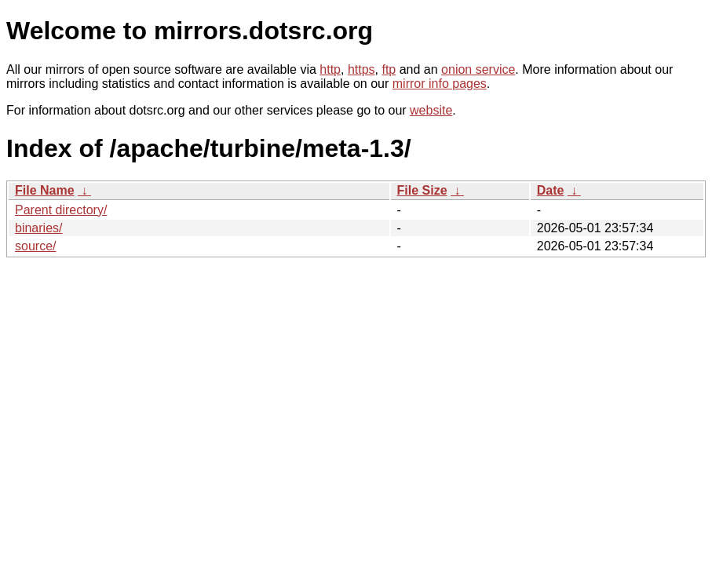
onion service (478, 69)
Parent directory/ (61, 210)
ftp (389, 69)
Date (550, 190)
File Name (45, 190)
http (330, 69)
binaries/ (38, 228)
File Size (422, 190)
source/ (35, 246)
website (431, 110)
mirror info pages (440, 83)
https (361, 69)
